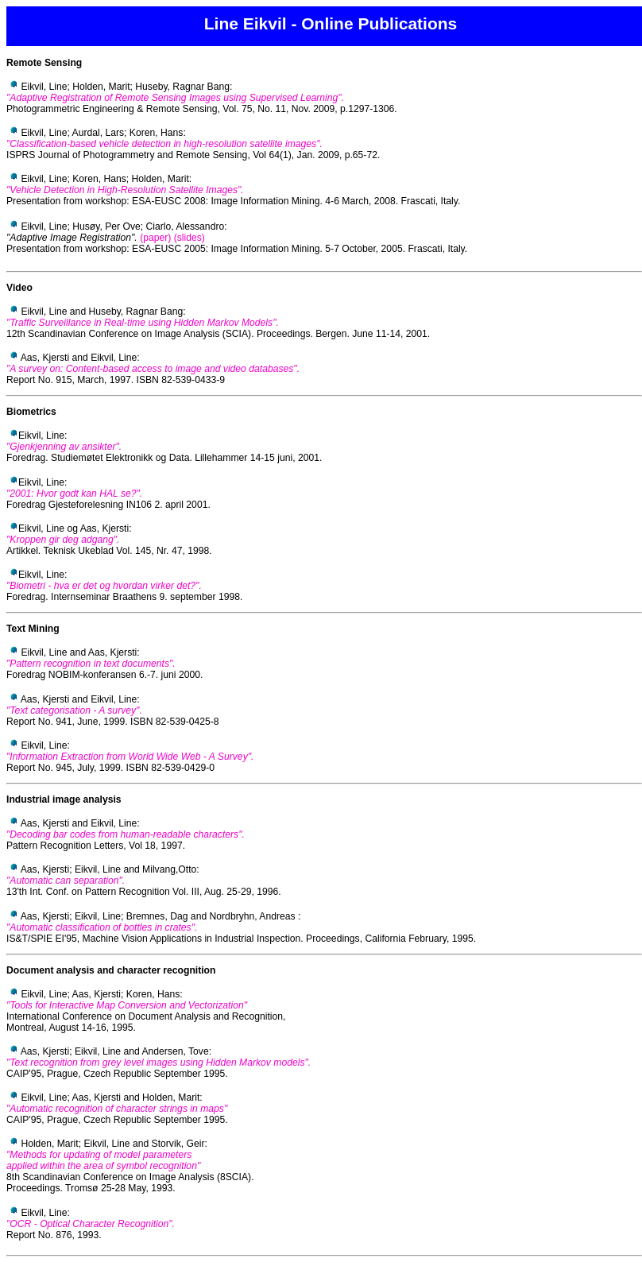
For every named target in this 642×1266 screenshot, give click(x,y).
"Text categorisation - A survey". (74, 710)
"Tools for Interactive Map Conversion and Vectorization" (126, 1005)
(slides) (189, 237)
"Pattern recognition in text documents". (91, 663)
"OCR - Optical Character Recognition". (90, 1223)
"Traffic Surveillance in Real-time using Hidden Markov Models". (142, 322)
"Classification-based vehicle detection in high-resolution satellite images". (164, 143)
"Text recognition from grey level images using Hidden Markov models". (158, 1062)
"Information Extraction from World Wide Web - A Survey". (129, 756)
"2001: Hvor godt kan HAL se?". (74, 493)
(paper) (155, 237)
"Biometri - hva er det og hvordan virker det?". (104, 585)
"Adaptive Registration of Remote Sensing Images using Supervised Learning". (175, 97)
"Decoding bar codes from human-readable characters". (125, 834)
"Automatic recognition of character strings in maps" (116, 1108)
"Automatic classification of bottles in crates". (101, 927)
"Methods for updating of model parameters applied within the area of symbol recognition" (103, 1160)
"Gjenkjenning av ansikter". (64, 446)
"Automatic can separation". (65, 880)
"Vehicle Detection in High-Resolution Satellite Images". (125, 190)
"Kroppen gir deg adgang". (62, 539)
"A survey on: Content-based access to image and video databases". (153, 368)
